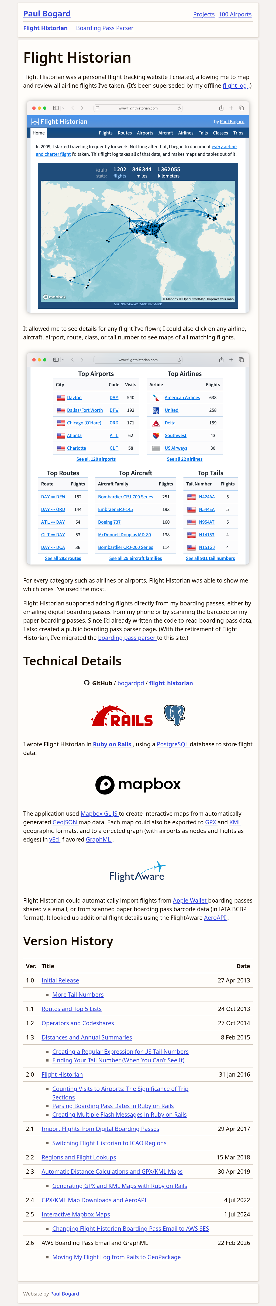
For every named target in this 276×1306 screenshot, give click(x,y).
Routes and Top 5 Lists (72, 1009)
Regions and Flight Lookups (79, 1157)
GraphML (99, 839)
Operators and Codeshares (78, 1023)
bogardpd (131, 683)
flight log (235, 85)
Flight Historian (45, 28)
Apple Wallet (190, 900)
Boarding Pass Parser (104, 28)
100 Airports (235, 14)
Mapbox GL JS (100, 813)
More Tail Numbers (78, 994)
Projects (204, 14)
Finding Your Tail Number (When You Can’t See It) (118, 1060)
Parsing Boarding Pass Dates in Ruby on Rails (113, 1106)
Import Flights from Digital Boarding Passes (100, 1129)
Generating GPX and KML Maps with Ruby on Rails (119, 1186)
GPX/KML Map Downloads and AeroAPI (94, 1200)
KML (235, 822)
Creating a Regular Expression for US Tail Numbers (120, 1051)
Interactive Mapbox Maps (76, 1214)
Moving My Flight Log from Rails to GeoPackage (116, 1257)
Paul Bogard (47, 13)
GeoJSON (65, 822)
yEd (54, 839)
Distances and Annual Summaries (87, 1037)
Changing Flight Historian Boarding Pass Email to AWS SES (130, 1228)
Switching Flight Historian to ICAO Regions (109, 1143)
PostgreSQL (173, 744)
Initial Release (60, 980)
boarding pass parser (127, 637)
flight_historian (171, 683)
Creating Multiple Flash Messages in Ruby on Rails (119, 1114)
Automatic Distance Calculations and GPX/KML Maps (112, 1171)
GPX (211, 822)
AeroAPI (215, 917)
